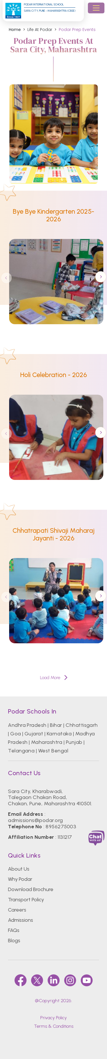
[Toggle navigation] (96, 8)
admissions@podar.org (35, 820)
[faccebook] (21, 980)
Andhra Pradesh (27, 725)
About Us (18, 869)
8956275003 (61, 826)
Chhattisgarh (82, 725)
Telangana (21, 751)
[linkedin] (54, 980)
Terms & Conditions (53, 1026)
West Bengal (53, 751)
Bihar (56, 725)
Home (15, 29)
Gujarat (34, 734)
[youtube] (87, 980)
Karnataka (59, 734)
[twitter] (37, 980)
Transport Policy (26, 899)
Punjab (74, 742)
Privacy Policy (53, 1017)
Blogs (14, 940)
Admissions (20, 920)
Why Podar (20, 879)
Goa (15, 734)
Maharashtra (46, 742)
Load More (53, 677)
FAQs (13, 930)
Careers (17, 910)
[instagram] (70, 980)
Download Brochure (30, 889)
